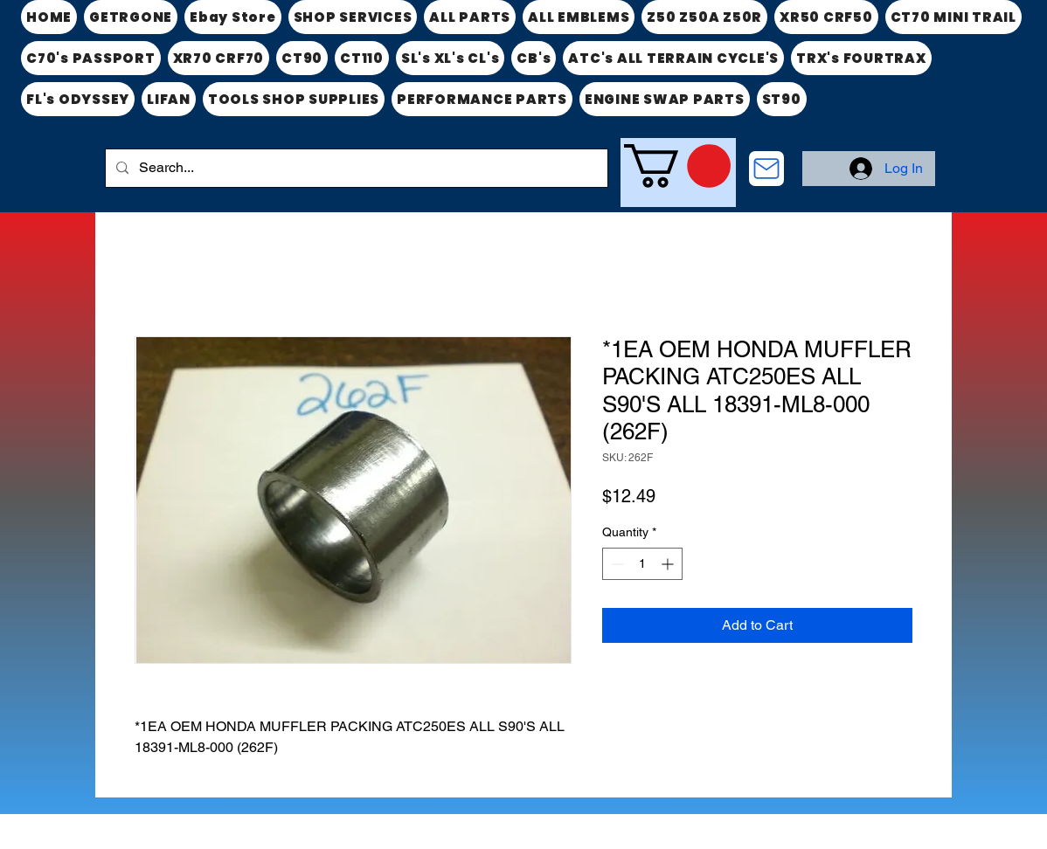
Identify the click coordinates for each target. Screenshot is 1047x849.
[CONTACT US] (766, 168)
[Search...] (355, 168)
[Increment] (669, 564)
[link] (677, 166)
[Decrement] (616, 564)
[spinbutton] (642, 564)
